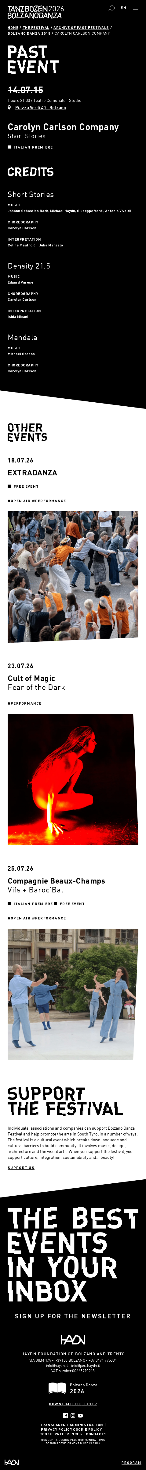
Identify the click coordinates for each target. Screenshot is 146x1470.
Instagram (73, 1415)
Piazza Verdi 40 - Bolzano (40, 107)
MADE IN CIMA (90, 1443)
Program (131, 1462)
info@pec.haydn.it (85, 1365)
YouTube (80, 1416)
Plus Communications (87, 1440)
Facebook (65, 1415)
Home (13, 27)
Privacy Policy (56, 1429)
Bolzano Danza (55, 9)
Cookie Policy (87, 1429)
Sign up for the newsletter (73, 1316)
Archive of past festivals (81, 27)
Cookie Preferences (60, 1434)
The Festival (36, 27)
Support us (21, 1167)
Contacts (96, 1434)
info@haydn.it (57, 1365)
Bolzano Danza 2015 (29, 33)
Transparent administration (71, 1424)
